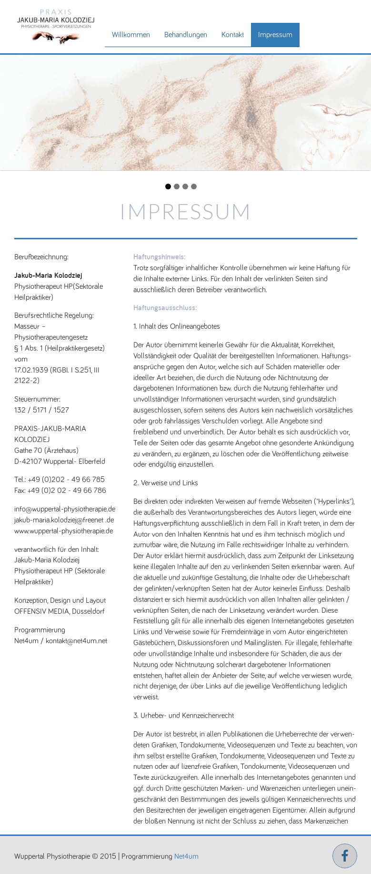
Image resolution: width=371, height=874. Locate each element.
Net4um (186, 856)
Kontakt (232, 35)
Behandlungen (185, 35)
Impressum (275, 35)
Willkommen (131, 35)
